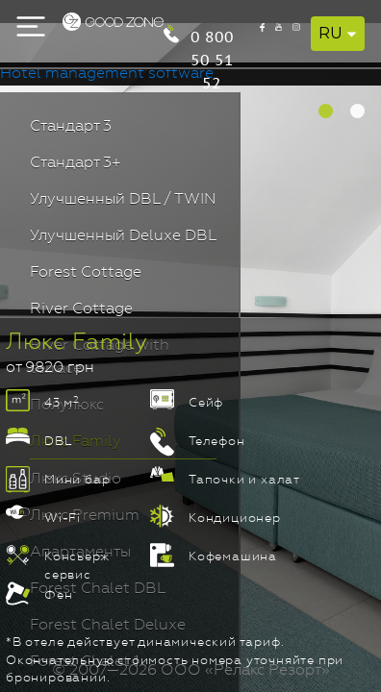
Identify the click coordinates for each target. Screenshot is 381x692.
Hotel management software (107, 74)
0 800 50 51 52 (300, 30)
